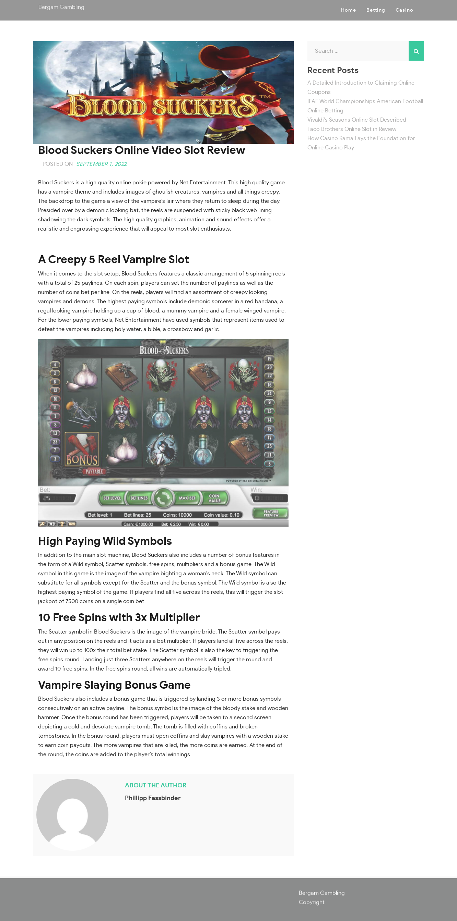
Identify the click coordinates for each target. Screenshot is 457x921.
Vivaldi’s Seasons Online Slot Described (356, 120)
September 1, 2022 (101, 164)
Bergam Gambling (61, 7)
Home (348, 10)
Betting (375, 10)
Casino (404, 10)
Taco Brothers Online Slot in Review (351, 129)
